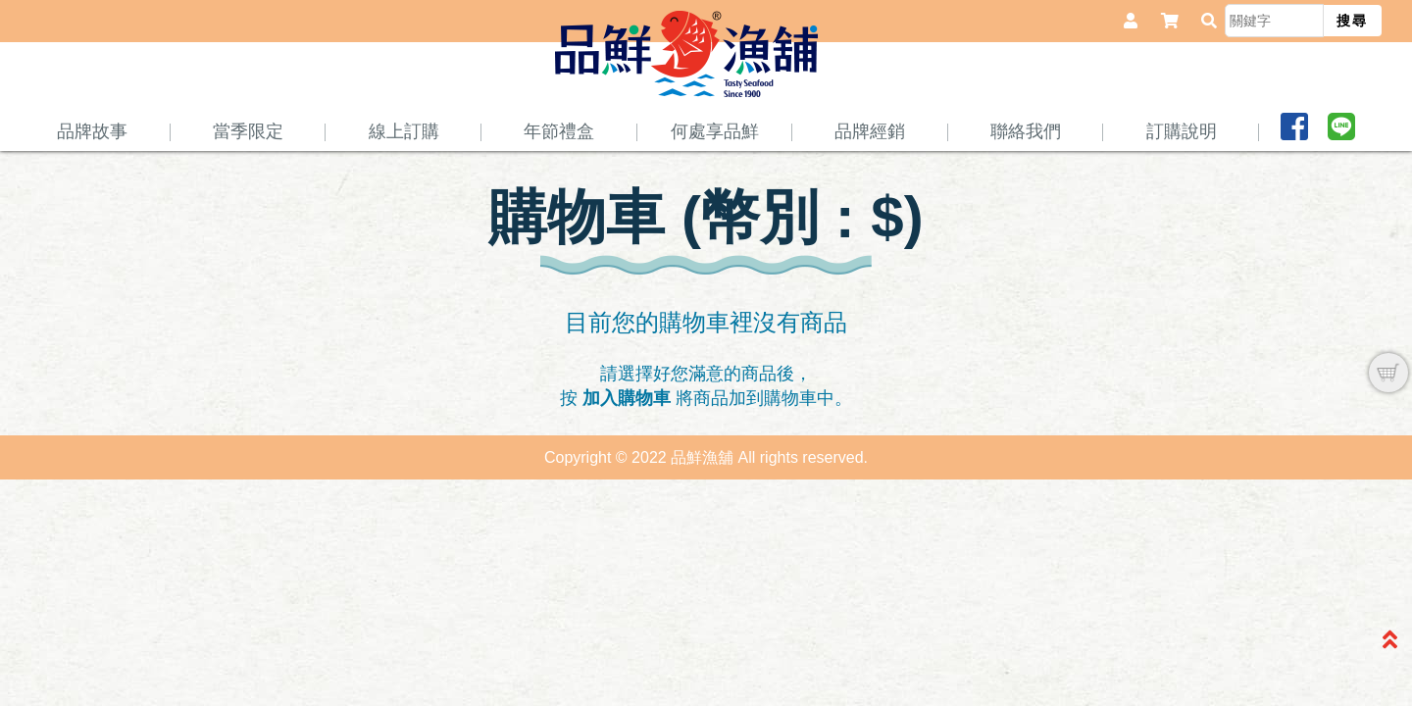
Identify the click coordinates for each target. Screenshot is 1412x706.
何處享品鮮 (715, 174)
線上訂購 (404, 174)
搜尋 (1352, 20)
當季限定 (248, 174)
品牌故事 (92, 174)
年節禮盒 (559, 174)
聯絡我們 (1025, 174)
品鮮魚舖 (691, 98)
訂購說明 (1181, 174)
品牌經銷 (869, 174)
